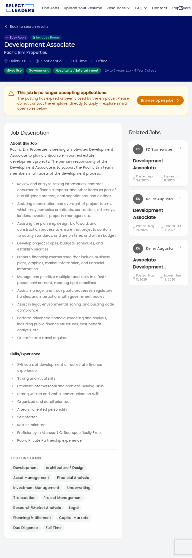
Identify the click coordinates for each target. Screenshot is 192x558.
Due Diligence (25, 527)
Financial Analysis (73, 477)
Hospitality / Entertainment (77, 70)
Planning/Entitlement (32, 517)
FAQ (141, 8)
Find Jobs (50, 8)
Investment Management (36, 487)
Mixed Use (14, 70)
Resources (118, 8)
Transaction (24, 497)
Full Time (54, 527)
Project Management (63, 497)
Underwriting (78, 487)
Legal (74, 507)
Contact (159, 8)
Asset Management (31, 477)
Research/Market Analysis (37, 507)
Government (39, 70)
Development (25, 467)
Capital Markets (73, 517)
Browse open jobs (160, 100)
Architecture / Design (65, 467)
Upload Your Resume (83, 8)
